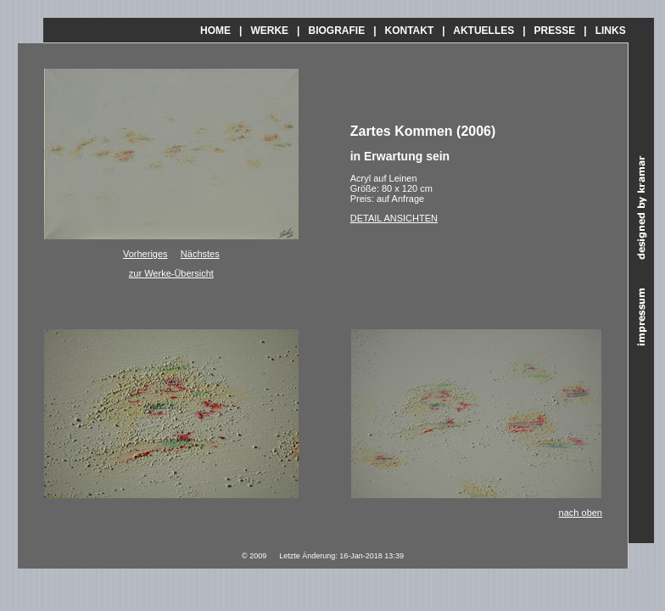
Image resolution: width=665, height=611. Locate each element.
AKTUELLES (483, 30)
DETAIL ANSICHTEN (394, 218)
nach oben (580, 512)
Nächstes (200, 254)
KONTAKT (409, 30)
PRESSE (555, 30)
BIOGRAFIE (336, 30)
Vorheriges (145, 254)
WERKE (269, 30)
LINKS (610, 30)
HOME (215, 30)
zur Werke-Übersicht (171, 273)
